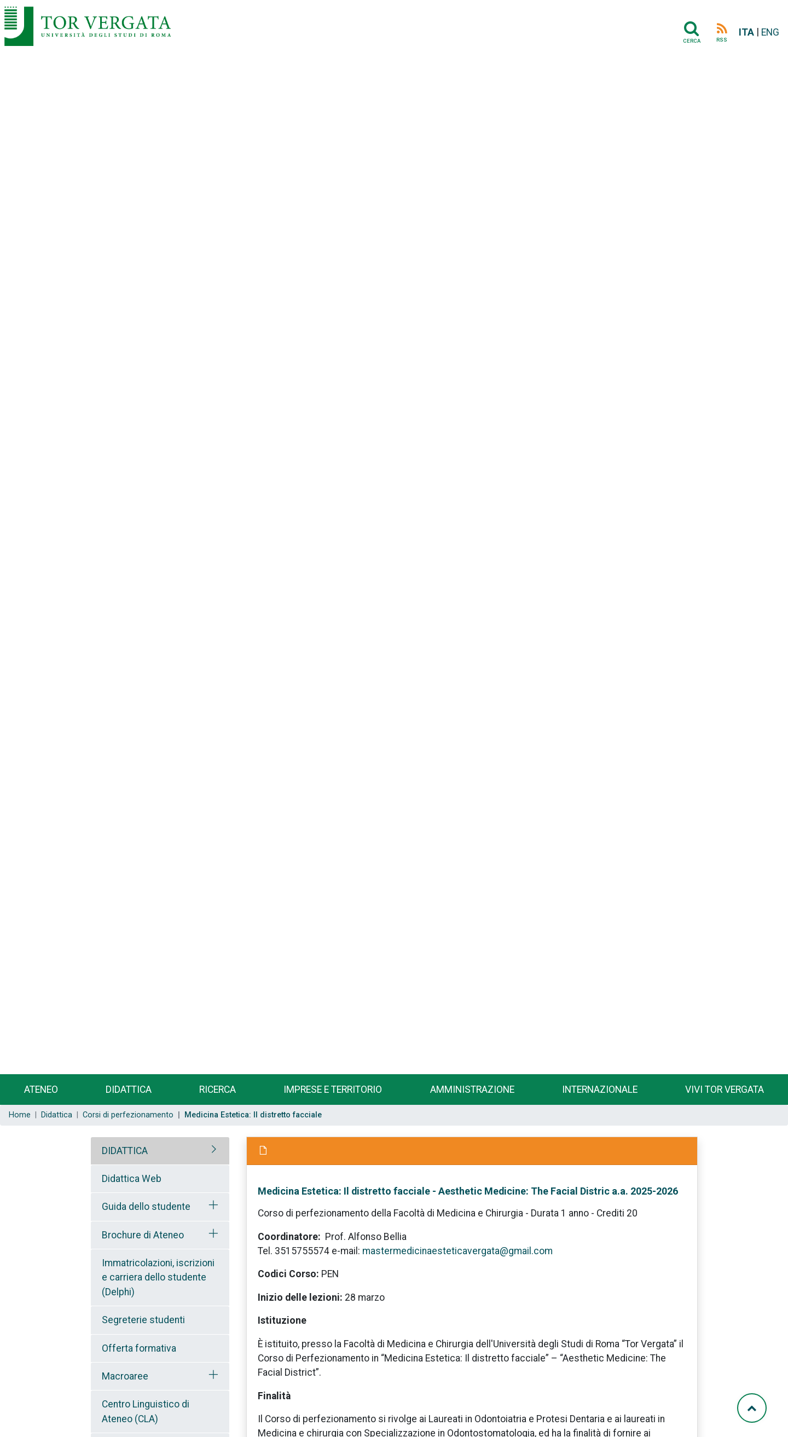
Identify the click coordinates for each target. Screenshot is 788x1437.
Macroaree (125, 1376)
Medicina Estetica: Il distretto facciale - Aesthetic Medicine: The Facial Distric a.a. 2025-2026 (468, 1191)
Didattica (129, 1089)
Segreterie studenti (143, 1319)
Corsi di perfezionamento (128, 1115)
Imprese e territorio (332, 1089)
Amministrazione (472, 1089)
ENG (770, 32)
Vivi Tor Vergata (724, 1089)
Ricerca (217, 1089)
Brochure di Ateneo (143, 1235)
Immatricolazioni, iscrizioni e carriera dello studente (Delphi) (158, 1277)
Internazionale (600, 1089)
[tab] (160, 1150)
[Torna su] (752, 1408)
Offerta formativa (139, 1348)
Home (20, 1115)
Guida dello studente (146, 1206)
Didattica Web (131, 1178)
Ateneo (41, 1089)
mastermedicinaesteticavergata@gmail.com (457, 1250)
